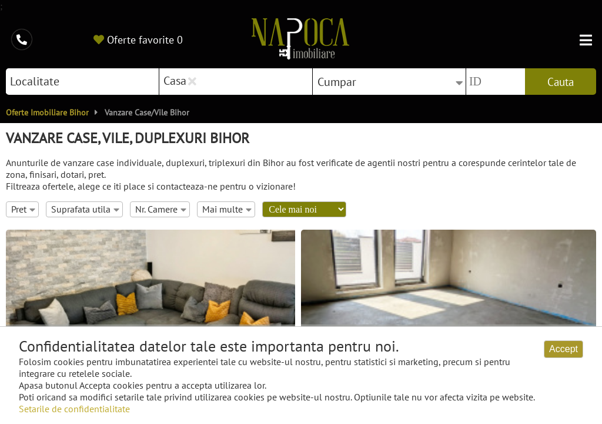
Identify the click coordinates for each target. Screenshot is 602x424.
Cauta (560, 82)
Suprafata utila (85, 209)
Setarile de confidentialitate (74, 409)
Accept (563, 349)
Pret (23, 209)
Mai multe (227, 209)
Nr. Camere (160, 209)
